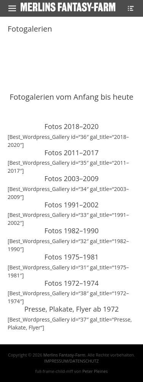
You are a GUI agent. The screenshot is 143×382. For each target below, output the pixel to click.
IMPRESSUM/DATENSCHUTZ (71, 361)
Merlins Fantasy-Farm (64, 355)
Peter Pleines (95, 371)
